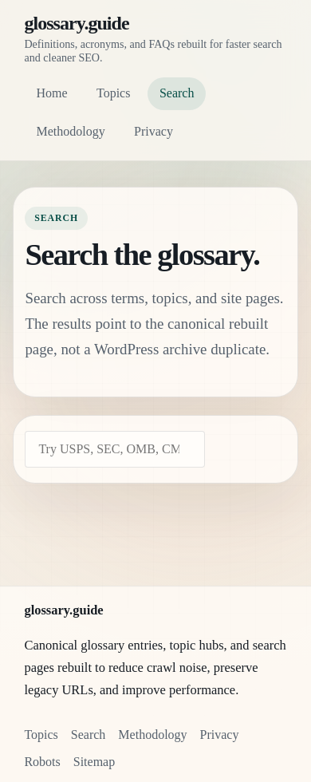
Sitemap (94, 761)
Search (177, 93)
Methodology (70, 131)
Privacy (153, 131)
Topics (113, 93)
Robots (42, 761)
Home (51, 93)
